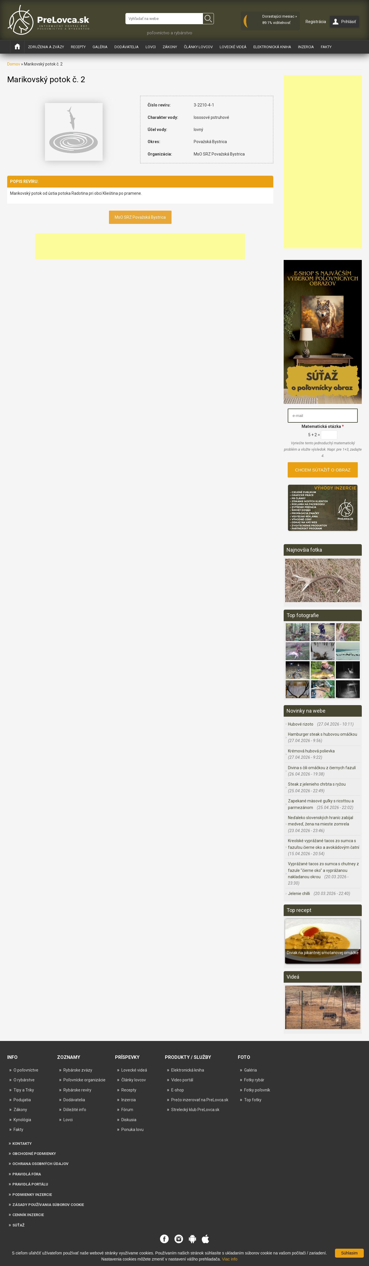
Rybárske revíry (77, 1090)
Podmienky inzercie (32, 1194)
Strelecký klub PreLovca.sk (195, 1109)
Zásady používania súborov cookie (48, 1205)
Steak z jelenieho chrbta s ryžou (317, 784)
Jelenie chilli (299, 893)
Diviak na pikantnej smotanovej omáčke (323, 952)
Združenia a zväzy (46, 47)
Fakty (326, 47)
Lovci (151, 47)
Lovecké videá (233, 47)
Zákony (170, 47)
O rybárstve (24, 1080)
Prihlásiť (348, 21)
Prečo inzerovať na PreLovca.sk (199, 1100)
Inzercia (306, 47)
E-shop (177, 1090)
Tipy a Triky (24, 1090)
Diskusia (128, 1119)
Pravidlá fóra (26, 1174)
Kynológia (22, 1119)
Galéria (100, 47)
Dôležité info (74, 1109)
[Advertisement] (140, 246)
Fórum (127, 1109)
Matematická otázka (323, 426)
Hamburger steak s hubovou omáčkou (322, 734)
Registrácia (316, 21)
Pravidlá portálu (30, 1184)
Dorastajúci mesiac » (279, 16)
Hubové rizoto (301, 724)
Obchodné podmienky (34, 1153)
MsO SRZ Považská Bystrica (140, 217)
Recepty (78, 47)
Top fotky (252, 1100)
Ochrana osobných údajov (40, 1164)
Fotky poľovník (257, 1090)
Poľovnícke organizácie (84, 1080)
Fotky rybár (254, 1080)
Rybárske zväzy (77, 1070)
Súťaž (18, 1225)
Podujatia (22, 1100)
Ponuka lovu (132, 1129)
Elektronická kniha (272, 47)
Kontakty (22, 1143)
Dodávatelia (126, 47)
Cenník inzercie (28, 1215)
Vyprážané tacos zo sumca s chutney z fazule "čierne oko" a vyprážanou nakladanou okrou (323, 870)
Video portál (182, 1080)
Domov (13, 64)
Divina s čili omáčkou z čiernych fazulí (322, 767)
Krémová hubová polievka (311, 751)
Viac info (229, 1259)
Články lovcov (198, 47)
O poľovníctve (26, 1070)
